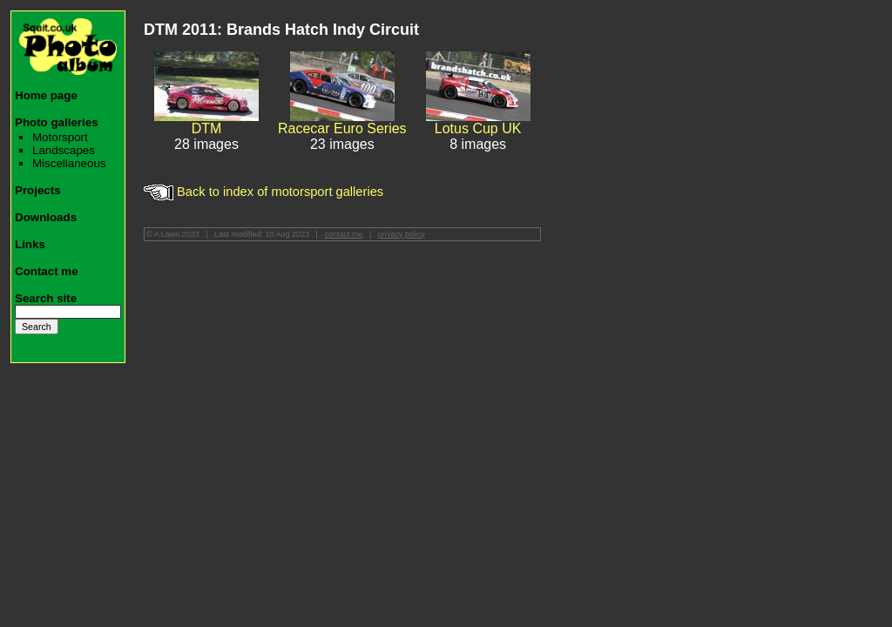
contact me (343, 234)
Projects (38, 190)
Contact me (46, 271)
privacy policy (401, 234)
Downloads (46, 217)
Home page (46, 95)
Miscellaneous (68, 163)
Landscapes (63, 150)
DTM (207, 128)
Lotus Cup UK (478, 128)
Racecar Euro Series (342, 128)
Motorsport (60, 137)
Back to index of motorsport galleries (263, 192)
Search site (46, 298)
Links (30, 244)
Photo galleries (56, 122)
